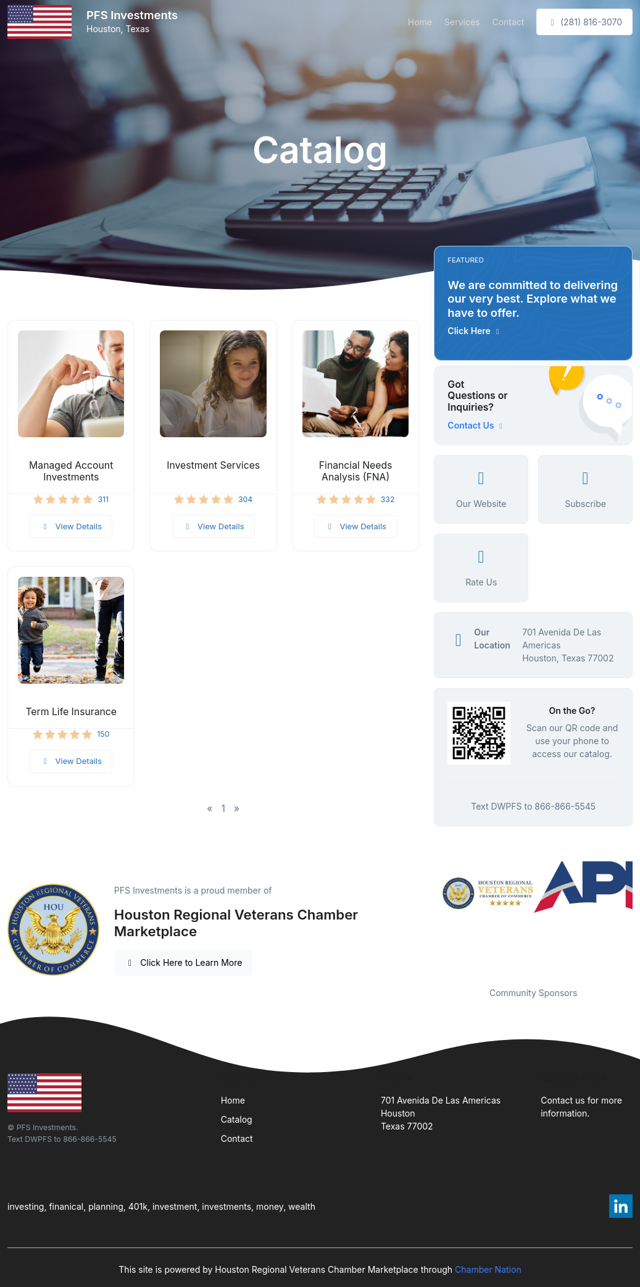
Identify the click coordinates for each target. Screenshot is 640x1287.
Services (462, 22)
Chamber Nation (488, 1269)
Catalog (236, 1119)
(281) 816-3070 (584, 22)
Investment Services (213, 465)
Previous (424, 916)
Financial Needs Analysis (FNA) (356, 471)
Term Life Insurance (71, 712)
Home (420, 22)
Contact (508, 22)
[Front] (42, 22)
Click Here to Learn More (184, 962)
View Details (71, 526)
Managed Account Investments (71, 471)
